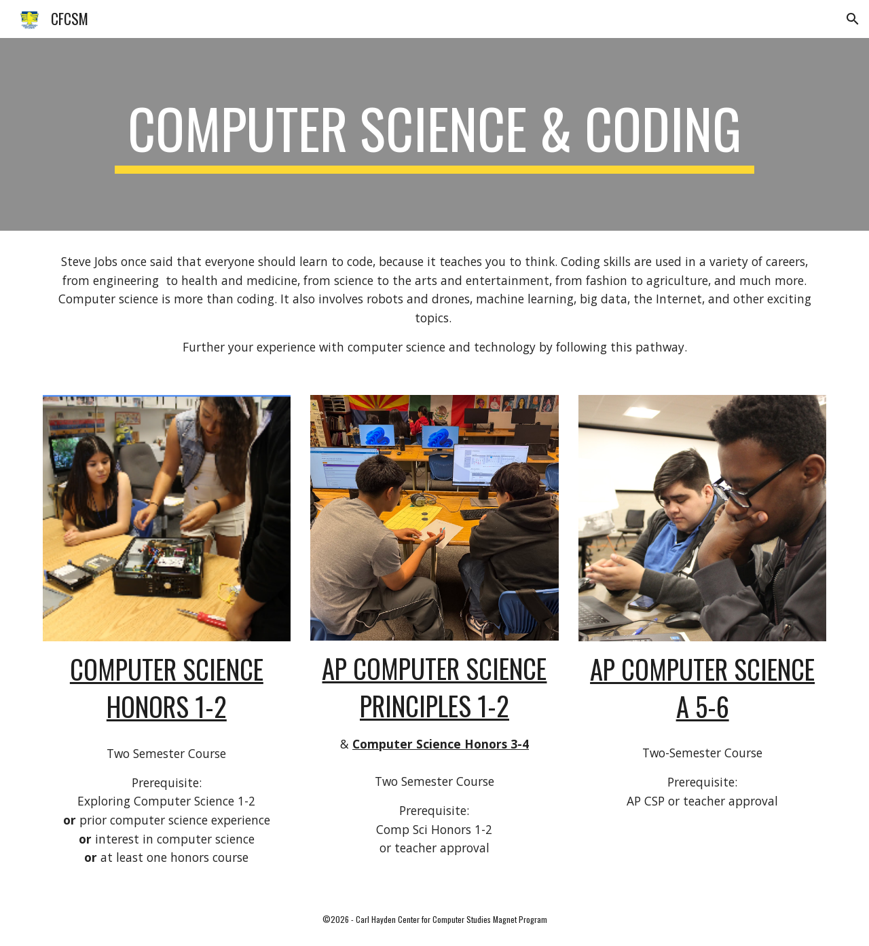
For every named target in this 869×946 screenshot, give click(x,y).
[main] (434, 134)
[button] (852, 19)
